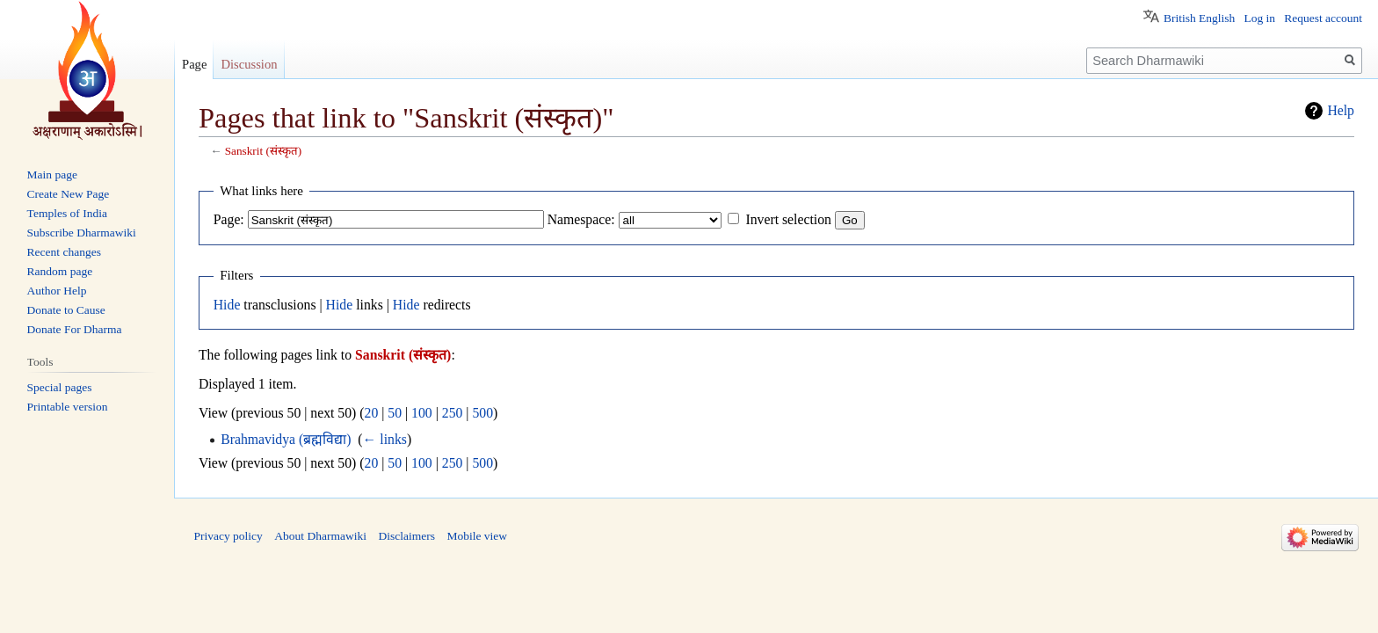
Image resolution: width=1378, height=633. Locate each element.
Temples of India (67, 213)
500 (482, 412)
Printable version (67, 406)
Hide (227, 304)
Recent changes (64, 251)
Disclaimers (406, 535)
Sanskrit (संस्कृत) (263, 150)
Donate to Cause (66, 309)
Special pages (59, 387)
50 (395, 412)
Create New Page (68, 193)
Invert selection (788, 219)
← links (385, 439)
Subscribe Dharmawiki (81, 232)
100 (421, 412)
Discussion (249, 64)
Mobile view (476, 535)
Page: (229, 219)
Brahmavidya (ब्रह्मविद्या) (286, 439)
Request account (1323, 18)
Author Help (57, 290)
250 (452, 412)
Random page (60, 271)
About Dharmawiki (320, 535)
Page (194, 64)
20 (372, 412)
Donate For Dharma (74, 329)
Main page (52, 174)
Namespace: (581, 219)
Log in (1259, 18)
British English (1199, 18)
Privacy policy (228, 535)
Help (1340, 110)
